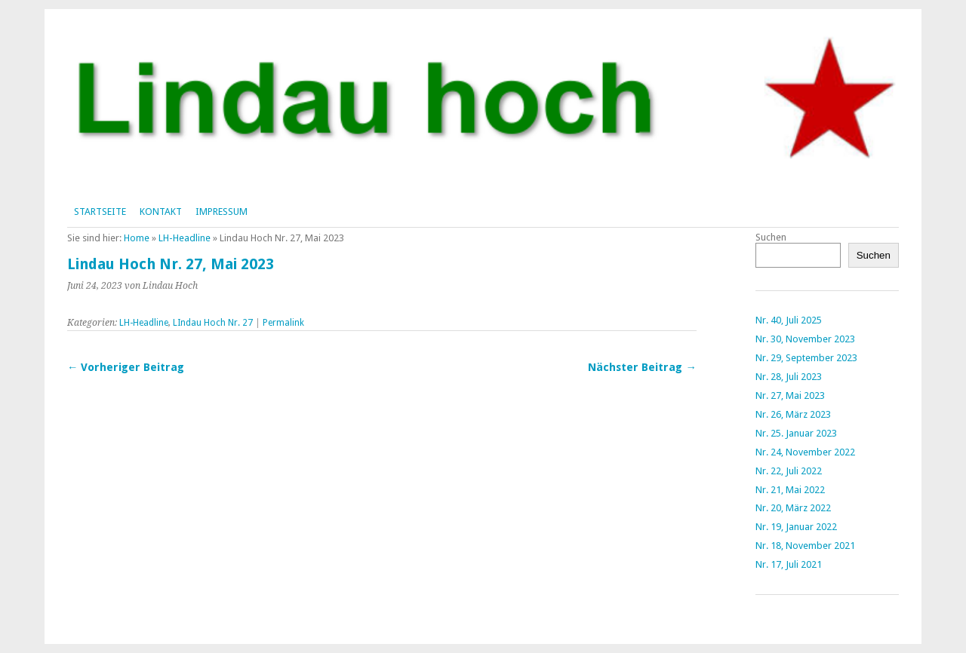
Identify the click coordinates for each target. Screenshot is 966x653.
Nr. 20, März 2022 (793, 508)
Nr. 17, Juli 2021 (788, 564)
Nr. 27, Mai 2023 (790, 395)
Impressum (221, 211)
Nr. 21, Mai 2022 (790, 489)
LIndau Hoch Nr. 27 (213, 322)
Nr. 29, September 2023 (806, 357)
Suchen (770, 237)
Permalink (283, 322)
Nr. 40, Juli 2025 (788, 320)
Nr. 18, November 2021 (805, 545)
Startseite (100, 211)
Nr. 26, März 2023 (793, 414)
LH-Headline (184, 238)
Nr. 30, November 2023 (805, 339)
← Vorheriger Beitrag (125, 367)
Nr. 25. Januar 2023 (796, 433)
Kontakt (161, 211)
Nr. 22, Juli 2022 (788, 471)
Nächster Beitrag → (642, 367)
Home (136, 238)
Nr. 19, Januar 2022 (796, 526)
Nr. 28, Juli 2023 (788, 376)
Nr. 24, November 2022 (805, 452)
